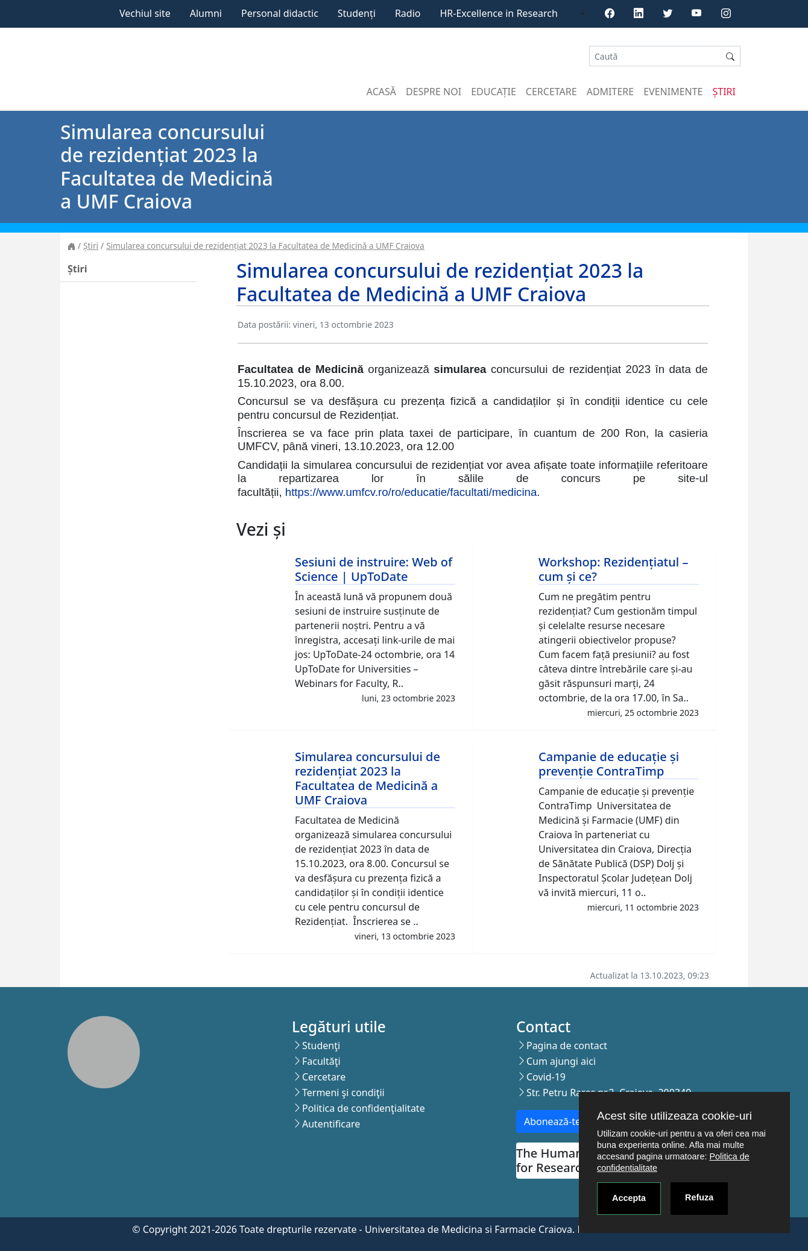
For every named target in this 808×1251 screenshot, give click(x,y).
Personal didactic (279, 13)
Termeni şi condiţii (343, 1092)
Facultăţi (321, 1061)
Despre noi (433, 91)
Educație (493, 91)
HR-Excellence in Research (499, 13)
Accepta (629, 1198)
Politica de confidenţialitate (363, 1108)
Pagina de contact (566, 1045)
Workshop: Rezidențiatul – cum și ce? (613, 569)
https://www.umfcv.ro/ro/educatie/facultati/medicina (411, 492)
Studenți (357, 13)
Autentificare (331, 1123)
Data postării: (264, 324)
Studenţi (321, 1045)
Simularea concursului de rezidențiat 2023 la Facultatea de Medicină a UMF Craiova (265, 245)
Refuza (699, 1197)
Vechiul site (145, 13)
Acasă (381, 91)
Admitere (610, 91)
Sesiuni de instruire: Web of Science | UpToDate (373, 569)
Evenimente (672, 91)
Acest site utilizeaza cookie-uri (674, 1115)
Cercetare (551, 91)
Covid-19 (546, 1076)
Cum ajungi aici (561, 1061)
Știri (724, 91)
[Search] (655, 56)
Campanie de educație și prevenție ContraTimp (608, 763)
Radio (408, 13)
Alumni (206, 13)
